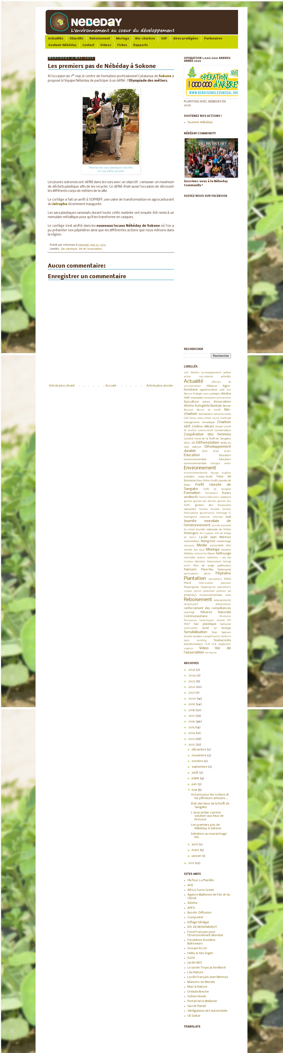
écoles (227, 451)
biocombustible (222, 414)
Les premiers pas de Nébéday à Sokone (206, 826)
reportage (189, 612)
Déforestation (207, 443)
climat (218, 426)
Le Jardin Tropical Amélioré (206, 967)
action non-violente (198, 376)
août (195, 772)
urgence (188, 648)
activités (226, 376)
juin (195, 784)
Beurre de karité (209, 410)
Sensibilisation (195, 632)
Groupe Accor (197, 948)
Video (204, 648)
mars (196, 850)
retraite (221, 620)
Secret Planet (196, 1006)
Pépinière (223, 573)
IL (230, 513)
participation (191, 574)
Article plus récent (62, 385)
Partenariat (224, 569)
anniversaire (224, 398)
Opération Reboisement (208, 561)
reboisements (222, 600)
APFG (191, 908)
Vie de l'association (90, 249)
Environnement (200, 468)
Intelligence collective (197, 517)
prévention (209, 591)
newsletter (190, 557)
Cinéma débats (203, 426)
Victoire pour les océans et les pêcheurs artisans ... (210, 796)
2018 (191, 710)
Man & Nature (197, 986)
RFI (229, 620)
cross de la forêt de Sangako (212, 438)
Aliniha (226, 393)
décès (187, 443)
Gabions (225, 497)
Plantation (195, 578)
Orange (227, 561)
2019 (186, 372)
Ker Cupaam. (207, 533)
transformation (193, 644)
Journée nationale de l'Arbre (213, 529)
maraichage (224, 541)
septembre (200, 766)
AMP (187, 397)
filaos (199, 481)
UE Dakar (194, 1015)
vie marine (211, 653)
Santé (205, 628)
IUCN (191, 958)
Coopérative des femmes (207, 434)
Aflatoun (211, 386)
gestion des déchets (205, 501)
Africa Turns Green (200, 890)
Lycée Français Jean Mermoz (207, 977)
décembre (199, 749)
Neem (211, 553)
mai (195, 790)
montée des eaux (194, 550)
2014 (192, 733)
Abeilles (194, 372)
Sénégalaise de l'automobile (207, 1010)
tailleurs (226, 636)
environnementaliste (195, 473)
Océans (201, 557)
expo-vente (205, 476)
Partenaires (213, 38)
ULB (207, 644)
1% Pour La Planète (200, 880)
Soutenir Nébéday (62, 45)
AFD (190, 885)
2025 (192, 669)
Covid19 (188, 438)
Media (202, 545)
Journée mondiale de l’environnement (207, 523)
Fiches (122, 45)
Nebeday (226, 550)
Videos (105, 45)
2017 (191, 715)
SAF (164, 38)
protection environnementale (203, 595)
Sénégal (226, 628)
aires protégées (211, 394)
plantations (215, 579)
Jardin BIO (194, 962)
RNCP (187, 624)
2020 (192, 698)
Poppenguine (208, 587)
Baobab (216, 405)
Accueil (110, 385)
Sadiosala (225, 624)
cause (215, 418)
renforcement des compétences (207, 608)
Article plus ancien (159, 385)
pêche (207, 574)
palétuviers (224, 565)
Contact (88, 45)
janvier (197, 856)
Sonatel (188, 636)
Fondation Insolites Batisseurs (201, 942)
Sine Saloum (221, 632)
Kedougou (191, 533)
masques (189, 545)
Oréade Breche (198, 991)
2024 (192, 675)
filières (207, 481)
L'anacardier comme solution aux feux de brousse (207, 816)
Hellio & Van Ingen (200, 953)
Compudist (195, 917)
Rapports (140, 45)
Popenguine (191, 587)
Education (192, 455)
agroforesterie (208, 389)
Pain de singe (203, 565)
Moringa (122, 38)
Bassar (227, 405)
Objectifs (76, 38)
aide (222, 390)
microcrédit (216, 545)
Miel (228, 545)
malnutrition (191, 541)
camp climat (204, 418)
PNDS (227, 579)
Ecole (216, 451)
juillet (196, 778)
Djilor (205, 451)
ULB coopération (221, 644)
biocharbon (206, 414)
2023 (192, 681)
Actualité (193, 381)
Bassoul (188, 410)
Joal (228, 516)
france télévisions (209, 497)
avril (195, 844)
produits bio (223, 591)
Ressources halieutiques (199, 620)
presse (197, 591)
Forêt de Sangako (217, 489)
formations (211, 493)
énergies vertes (221, 463)
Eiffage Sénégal (198, 922)
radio (228, 595)
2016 (192, 721)
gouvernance (207, 513)
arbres (206, 401)
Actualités (55, 38)
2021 (191, 692)
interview (218, 517)
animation (210, 398)
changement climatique (199, 422)
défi (193, 443)
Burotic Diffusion (199, 912)
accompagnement (211, 372)
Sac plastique (69, 249)
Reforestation (223, 604)
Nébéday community (195, 553)
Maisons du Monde (201, 982)
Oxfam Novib (196, 996)
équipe (214, 473)
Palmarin (190, 569)
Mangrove (208, 541)
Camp (193, 418)
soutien (197, 636)
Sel (215, 628)
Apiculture (191, 401)
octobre (198, 761)
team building (195, 640)
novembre (199, 755)
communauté (205, 430)
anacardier (197, 397)
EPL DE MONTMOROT (202, 927)
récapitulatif (191, 604)
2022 (192, 687)
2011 (191, 863)
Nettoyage (223, 553)
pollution (226, 583)
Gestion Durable (209, 509)
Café (186, 418)
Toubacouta (222, 640)
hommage (221, 513)
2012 (191, 744)
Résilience (225, 616)
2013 (191, 739)
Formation (192, 493)
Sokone (165, 76)
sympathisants (212, 636)
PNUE (187, 583)
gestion (188, 501)
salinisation (191, 628)
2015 (191, 727)
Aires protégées (185, 38)
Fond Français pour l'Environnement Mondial (205, 934)
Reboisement (99, 38)
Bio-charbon (145, 38)
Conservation (222, 430)
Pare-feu (207, 569)
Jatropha (59, 204)
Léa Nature (195, 972)
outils (187, 565)
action (227, 372)
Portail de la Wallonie (202, 1001)
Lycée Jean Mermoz (215, 537)
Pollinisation (206, 583)
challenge (225, 418)
